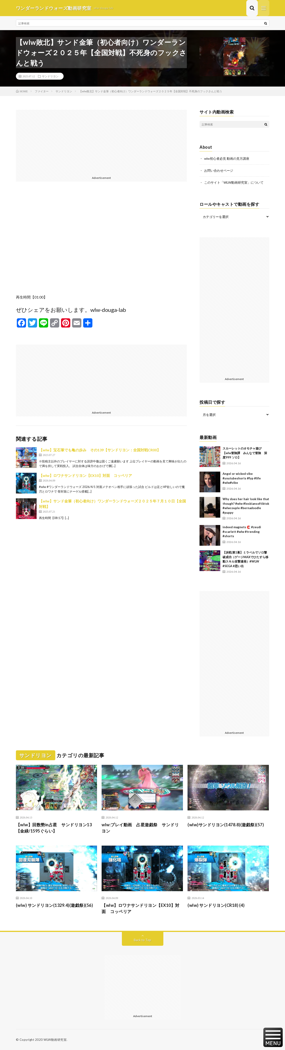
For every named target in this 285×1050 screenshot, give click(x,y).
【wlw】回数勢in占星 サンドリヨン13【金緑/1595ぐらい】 (54, 827)
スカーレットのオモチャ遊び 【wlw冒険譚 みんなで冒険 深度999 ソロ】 (245, 453)
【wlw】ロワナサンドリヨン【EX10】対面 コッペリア (85, 475)
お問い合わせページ (218, 170)
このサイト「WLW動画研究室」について (234, 182)
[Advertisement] (101, 142)
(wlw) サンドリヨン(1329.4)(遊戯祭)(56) (54, 905)
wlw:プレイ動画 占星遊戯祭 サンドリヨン (140, 827)
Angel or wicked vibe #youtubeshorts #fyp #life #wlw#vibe (242, 478)
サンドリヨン (50, 76)
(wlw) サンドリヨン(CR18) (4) (216, 905)
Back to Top (142, 940)
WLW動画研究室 (55, 1039)
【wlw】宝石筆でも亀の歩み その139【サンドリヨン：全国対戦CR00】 (100, 450)
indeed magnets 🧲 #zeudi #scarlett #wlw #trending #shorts (242, 531)
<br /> (101, 241)
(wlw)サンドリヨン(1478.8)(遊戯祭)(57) (226, 824)
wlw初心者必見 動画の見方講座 (226, 158)
